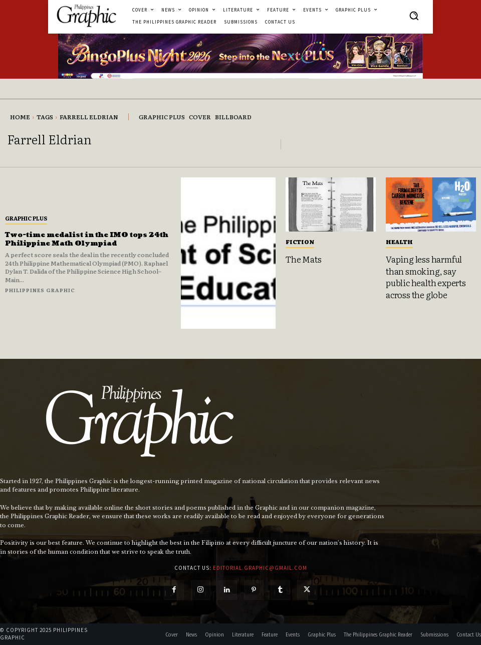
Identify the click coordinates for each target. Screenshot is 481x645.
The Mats (303, 259)
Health (399, 242)
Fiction (300, 242)
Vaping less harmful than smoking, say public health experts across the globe (424, 275)
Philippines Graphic (40, 290)
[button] (414, 16)
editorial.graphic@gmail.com (260, 567)
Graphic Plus (26, 218)
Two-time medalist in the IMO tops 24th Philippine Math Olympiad (79, 239)
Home (20, 116)
